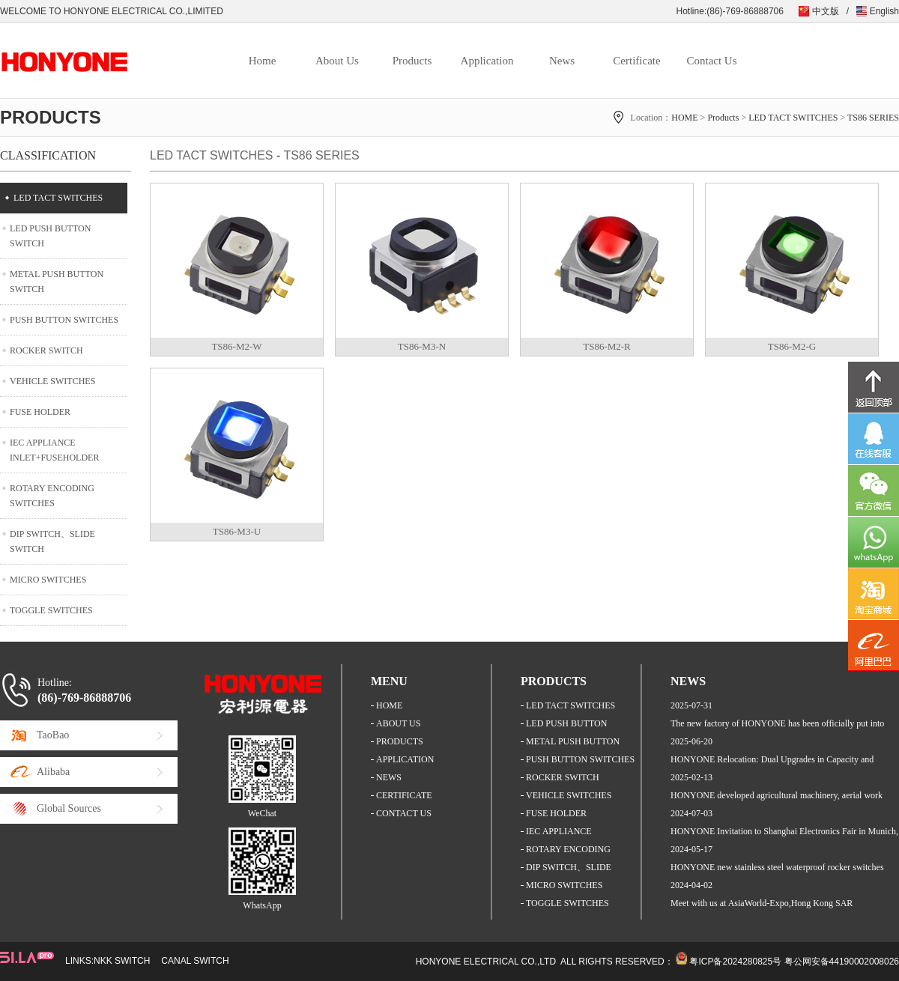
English (884, 11)
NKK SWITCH (122, 961)
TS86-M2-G (792, 346)
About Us (337, 61)
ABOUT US (398, 723)
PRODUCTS (399, 741)
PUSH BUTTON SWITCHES (64, 320)
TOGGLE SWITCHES (51, 610)
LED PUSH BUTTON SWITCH (50, 236)
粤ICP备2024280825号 (735, 961)
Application (487, 61)
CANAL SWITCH (194, 961)
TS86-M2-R (607, 346)
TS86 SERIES (873, 117)
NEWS (389, 777)
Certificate (636, 61)
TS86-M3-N (422, 346)
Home (262, 61)
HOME (684, 117)
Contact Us (711, 61)
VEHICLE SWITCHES (52, 381)
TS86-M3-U (237, 531)
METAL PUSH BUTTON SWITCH (56, 281)
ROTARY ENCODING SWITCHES (52, 495)
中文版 (825, 11)
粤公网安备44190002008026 (841, 961)
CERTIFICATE (404, 795)
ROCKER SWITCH (46, 350)
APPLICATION (405, 759)
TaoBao (53, 735)
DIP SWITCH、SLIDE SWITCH (52, 541)
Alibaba (53, 771)
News (562, 61)
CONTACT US (404, 813)
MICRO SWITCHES (48, 579)
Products (412, 61)
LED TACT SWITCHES (793, 117)
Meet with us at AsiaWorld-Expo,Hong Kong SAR (762, 903)
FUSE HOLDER (40, 412)
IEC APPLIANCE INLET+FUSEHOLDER (54, 450)
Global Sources (69, 808)
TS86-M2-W (236, 346)
